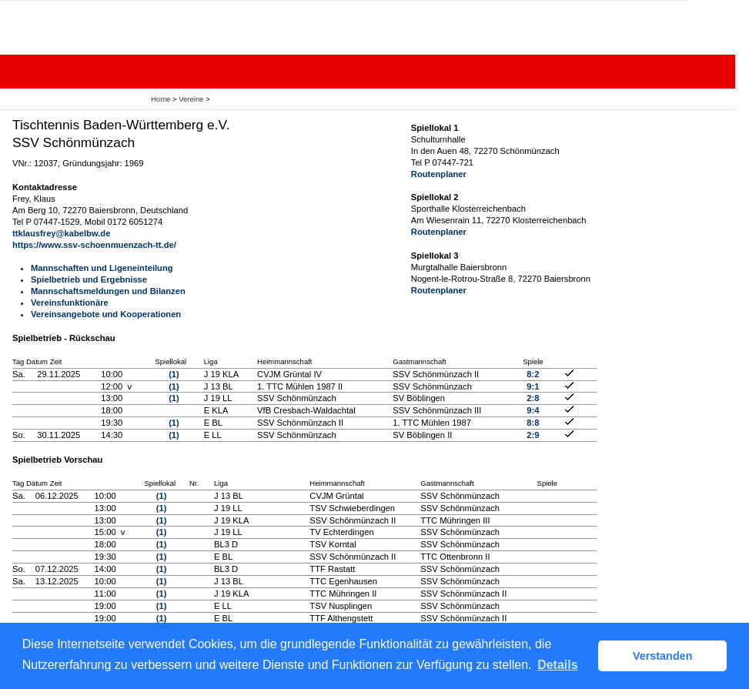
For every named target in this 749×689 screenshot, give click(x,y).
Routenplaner (438, 174)
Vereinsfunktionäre (70, 302)
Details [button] (557, 664)
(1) (174, 374)
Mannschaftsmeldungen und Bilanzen (108, 291)
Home (160, 99)
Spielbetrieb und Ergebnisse (89, 279)
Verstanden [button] (663, 656)
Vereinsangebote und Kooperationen (106, 314)
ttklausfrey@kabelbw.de (61, 233)
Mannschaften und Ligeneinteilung (102, 268)
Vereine (191, 99)
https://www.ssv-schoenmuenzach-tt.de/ (94, 244)
